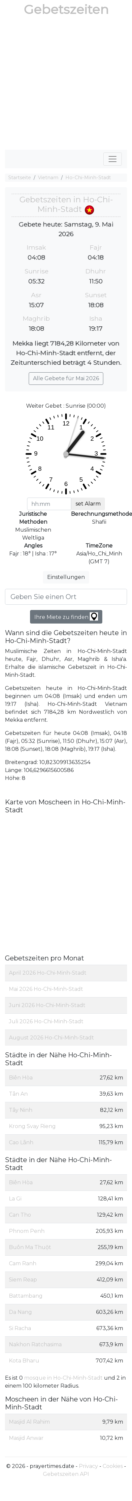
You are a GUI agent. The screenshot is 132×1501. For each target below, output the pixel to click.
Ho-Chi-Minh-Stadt (88, 178)
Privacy (88, 1466)
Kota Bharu (24, 1361)
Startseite (19, 178)
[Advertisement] (62, 84)
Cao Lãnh (21, 1142)
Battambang (26, 1296)
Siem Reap (23, 1280)
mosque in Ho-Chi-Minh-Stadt (64, 1378)
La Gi (15, 1199)
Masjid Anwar (26, 1438)
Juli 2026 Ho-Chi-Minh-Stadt (46, 1021)
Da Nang (20, 1312)
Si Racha (20, 1328)
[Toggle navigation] (112, 159)
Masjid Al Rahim (29, 1422)
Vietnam (48, 178)
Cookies (113, 1466)
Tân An (18, 1094)
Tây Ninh (20, 1110)
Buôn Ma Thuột (30, 1247)
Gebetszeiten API (66, 1474)
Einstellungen (66, 577)
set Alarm (88, 504)
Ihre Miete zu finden (66, 616)
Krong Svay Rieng (32, 1126)
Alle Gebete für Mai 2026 (66, 378)
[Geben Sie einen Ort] (66, 597)
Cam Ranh (22, 1263)
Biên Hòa (21, 1078)
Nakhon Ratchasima (35, 1344)
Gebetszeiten (66, 9)
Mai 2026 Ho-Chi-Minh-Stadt (46, 989)
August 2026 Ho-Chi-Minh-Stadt (51, 1037)
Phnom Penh (27, 1231)
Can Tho (20, 1215)
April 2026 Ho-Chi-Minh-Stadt (47, 973)
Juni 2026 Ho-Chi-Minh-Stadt (47, 1005)
